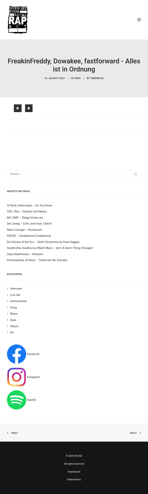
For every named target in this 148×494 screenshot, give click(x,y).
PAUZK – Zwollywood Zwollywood (29, 236)
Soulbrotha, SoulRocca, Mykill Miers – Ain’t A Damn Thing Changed (49, 248)
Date (13, 320)
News (14, 313)
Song (77, 78)
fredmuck (97, 78)
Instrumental (18, 301)
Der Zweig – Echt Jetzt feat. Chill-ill (29, 223)
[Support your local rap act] (74, 19)
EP (12, 332)
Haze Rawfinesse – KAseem (25, 254)
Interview (16, 288)
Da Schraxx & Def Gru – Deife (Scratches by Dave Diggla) (43, 242)
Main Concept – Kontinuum (24, 230)
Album (14, 326)
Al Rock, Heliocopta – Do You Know (29, 205)
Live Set (15, 295)
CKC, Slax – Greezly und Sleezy (27, 211)
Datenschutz (74, 479)
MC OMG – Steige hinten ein (25, 217)
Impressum (74, 471)
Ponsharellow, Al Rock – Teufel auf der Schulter (37, 260)
